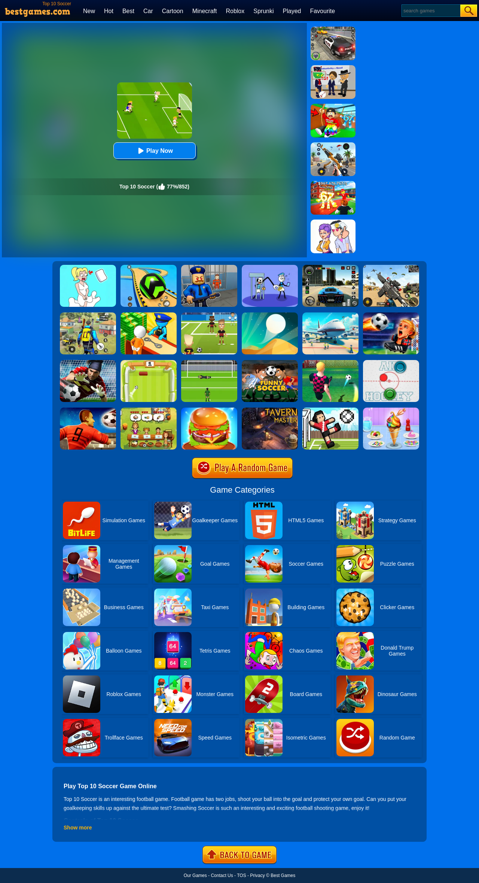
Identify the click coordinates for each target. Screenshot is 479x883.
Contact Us (222, 875)
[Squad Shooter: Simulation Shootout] (391, 267)
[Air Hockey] (391, 362)
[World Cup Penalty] (209, 362)
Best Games (283, 875)
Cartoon (172, 11)
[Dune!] (270, 315)
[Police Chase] (333, 29)
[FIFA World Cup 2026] (391, 315)
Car (148, 11)
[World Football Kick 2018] (209, 315)
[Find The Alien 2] (333, 67)
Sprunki (263, 11)
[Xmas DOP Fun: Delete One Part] (88, 267)
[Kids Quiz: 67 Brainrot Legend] (333, 183)
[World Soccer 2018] (88, 410)
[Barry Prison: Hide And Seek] (209, 267)
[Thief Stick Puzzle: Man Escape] (270, 267)
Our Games (195, 875)
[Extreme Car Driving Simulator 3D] (330, 267)
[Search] (431, 10)
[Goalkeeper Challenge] (88, 362)
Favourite (322, 11)
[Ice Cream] (391, 410)
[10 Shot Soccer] (330, 362)
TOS (241, 875)
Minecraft (204, 11)
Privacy (257, 875)
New (89, 11)
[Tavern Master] (270, 410)
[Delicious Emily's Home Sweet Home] (148, 410)
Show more (78, 828)
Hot (108, 11)
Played (292, 11)
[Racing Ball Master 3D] (148, 267)
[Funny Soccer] (270, 362)
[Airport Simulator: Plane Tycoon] (330, 315)
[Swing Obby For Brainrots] (333, 106)
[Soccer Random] (330, 410)
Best (128, 11)
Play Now (154, 150)
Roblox (235, 11)
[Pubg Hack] (88, 315)
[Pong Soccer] (148, 362)
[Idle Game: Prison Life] (148, 315)
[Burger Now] (209, 410)
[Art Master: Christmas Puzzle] (333, 222)
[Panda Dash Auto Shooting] (333, 145)
